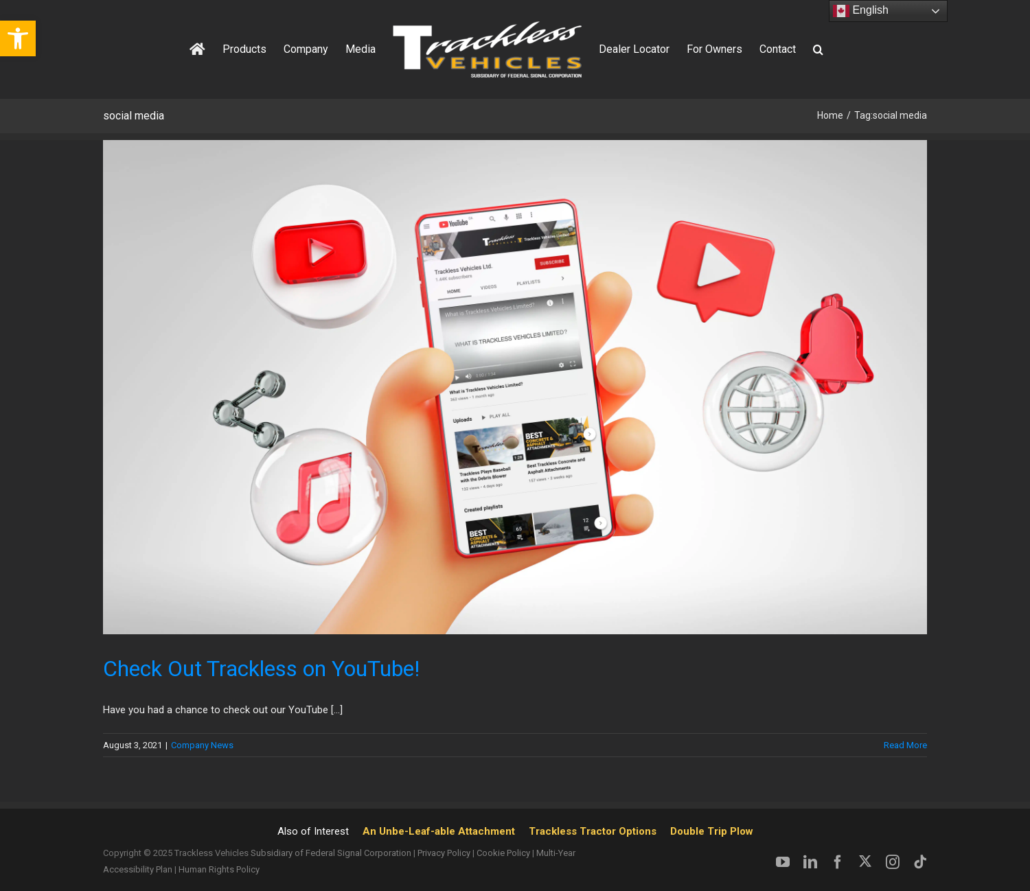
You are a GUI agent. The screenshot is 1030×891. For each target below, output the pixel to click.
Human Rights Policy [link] (219, 869)
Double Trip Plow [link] (711, 831)
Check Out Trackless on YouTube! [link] (261, 669)
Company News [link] (202, 745)
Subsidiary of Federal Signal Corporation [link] (331, 853)
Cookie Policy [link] (503, 853)
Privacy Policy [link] (443, 853)
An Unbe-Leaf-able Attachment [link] (439, 831)
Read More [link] (905, 745)
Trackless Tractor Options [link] (592, 831)
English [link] (861, 11)
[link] (18, 38)
